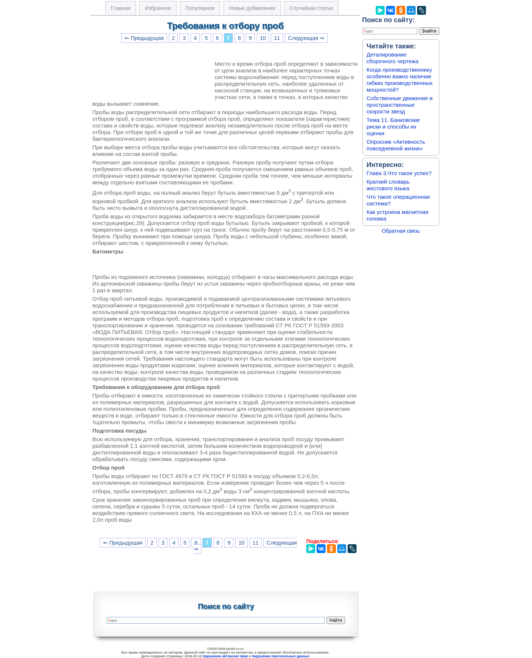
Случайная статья (311, 8)
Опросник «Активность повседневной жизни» (395, 145)
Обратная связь (401, 231)
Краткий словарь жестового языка (388, 184)
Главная (120, 8)
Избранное (158, 8)
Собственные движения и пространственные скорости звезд (399, 105)
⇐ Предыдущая (144, 38)
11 (277, 38)
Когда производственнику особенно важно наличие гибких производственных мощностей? (399, 80)
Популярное (200, 8)
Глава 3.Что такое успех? (399, 173)
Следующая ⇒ (306, 38)
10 (263, 38)
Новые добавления (252, 8)
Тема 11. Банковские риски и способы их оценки (393, 126)
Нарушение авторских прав (225, 656)
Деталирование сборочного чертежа (392, 57)
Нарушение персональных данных (281, 656)
